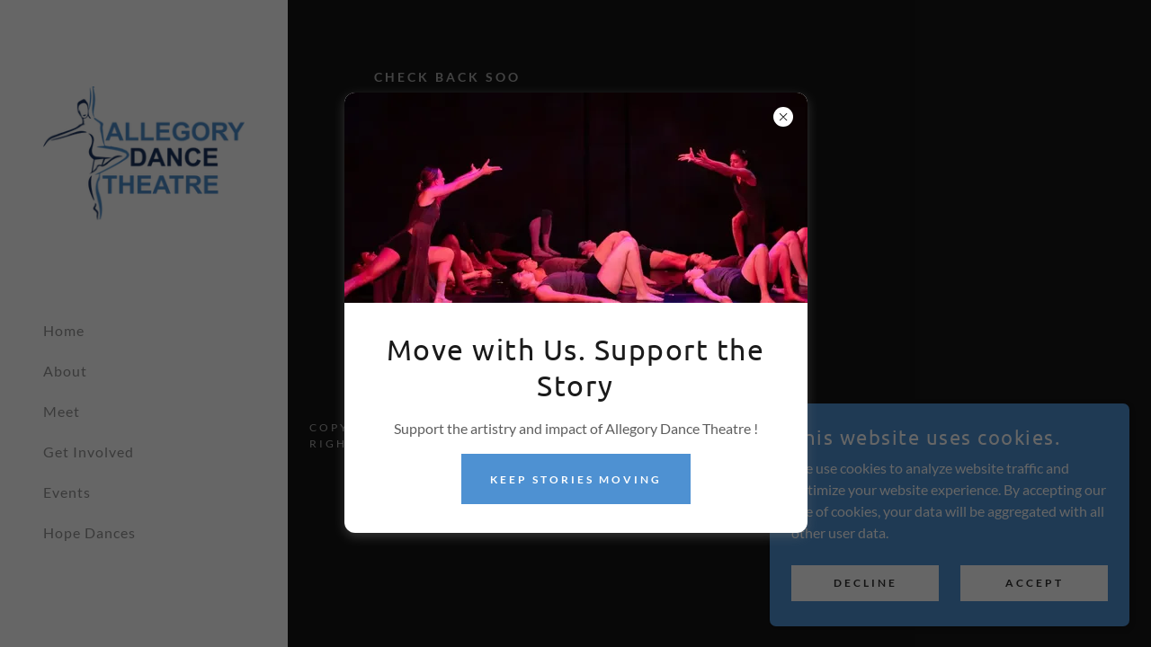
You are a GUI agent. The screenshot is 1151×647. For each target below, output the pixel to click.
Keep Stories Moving (576, 479)
